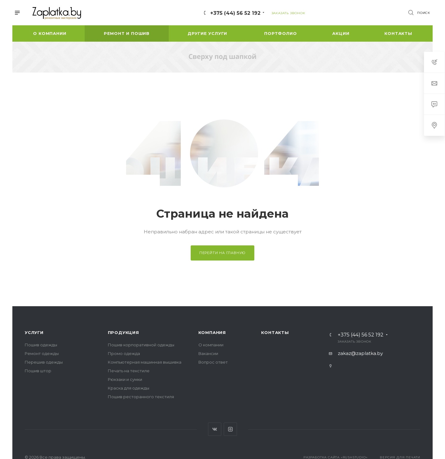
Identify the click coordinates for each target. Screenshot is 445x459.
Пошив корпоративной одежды (141, 344)
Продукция (123, 332)
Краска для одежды (128, 388)
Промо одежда (124, 353)
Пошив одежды (41, 344)
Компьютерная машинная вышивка (144, 362)
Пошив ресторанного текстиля (141, 396)
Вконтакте (214, 429)
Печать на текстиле (129, 370)
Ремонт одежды (42, 353)
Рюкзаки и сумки (125, 379)
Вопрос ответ (213, 362)
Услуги (34, 332)
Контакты (275, 332)
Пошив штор (38, 370)
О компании (210, 344)
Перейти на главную (222, 253)
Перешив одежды (44, 362)
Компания (212, 332)
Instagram (230, 429)
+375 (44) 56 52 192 (235, 13)
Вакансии (208, 353)
